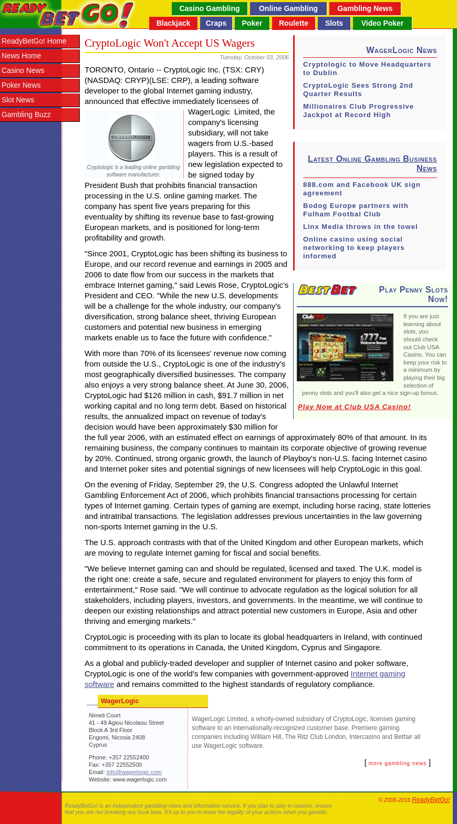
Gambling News (364, 8)
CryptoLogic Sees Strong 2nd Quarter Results (358, 89)
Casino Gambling (209, 8)
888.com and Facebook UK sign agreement (362, 189)
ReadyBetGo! (431, 800)
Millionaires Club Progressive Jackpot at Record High (358, 110)
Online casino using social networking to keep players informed (354, 247)
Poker (252, 23)
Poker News (21, 85)
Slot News (18, 100)
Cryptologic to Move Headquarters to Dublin (367, 68)
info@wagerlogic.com (134, 772)
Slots (334, 23)
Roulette (293, 23)
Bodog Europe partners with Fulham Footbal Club (356, 210)
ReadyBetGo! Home (34, 41)
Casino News (23, 71)
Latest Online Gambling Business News (372, 163)
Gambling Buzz (26, 115)
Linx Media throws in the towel (360, 227)
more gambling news (398, 763)
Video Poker (382, 23)
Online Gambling (288, 8)
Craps (216, 23)
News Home (21, 56)
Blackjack (174, 23)
